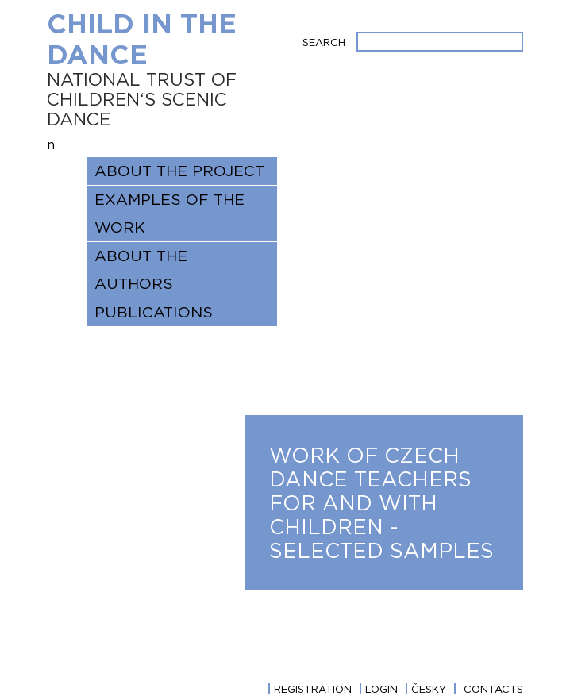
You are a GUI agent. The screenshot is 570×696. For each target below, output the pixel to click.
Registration (313, 688)
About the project (179, 171)
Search (323, 42)
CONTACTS (493, 688)
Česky (428, 688)
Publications (153, 312)
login (381, 688)
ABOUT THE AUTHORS (140, 269)
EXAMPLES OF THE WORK (169, 213)
